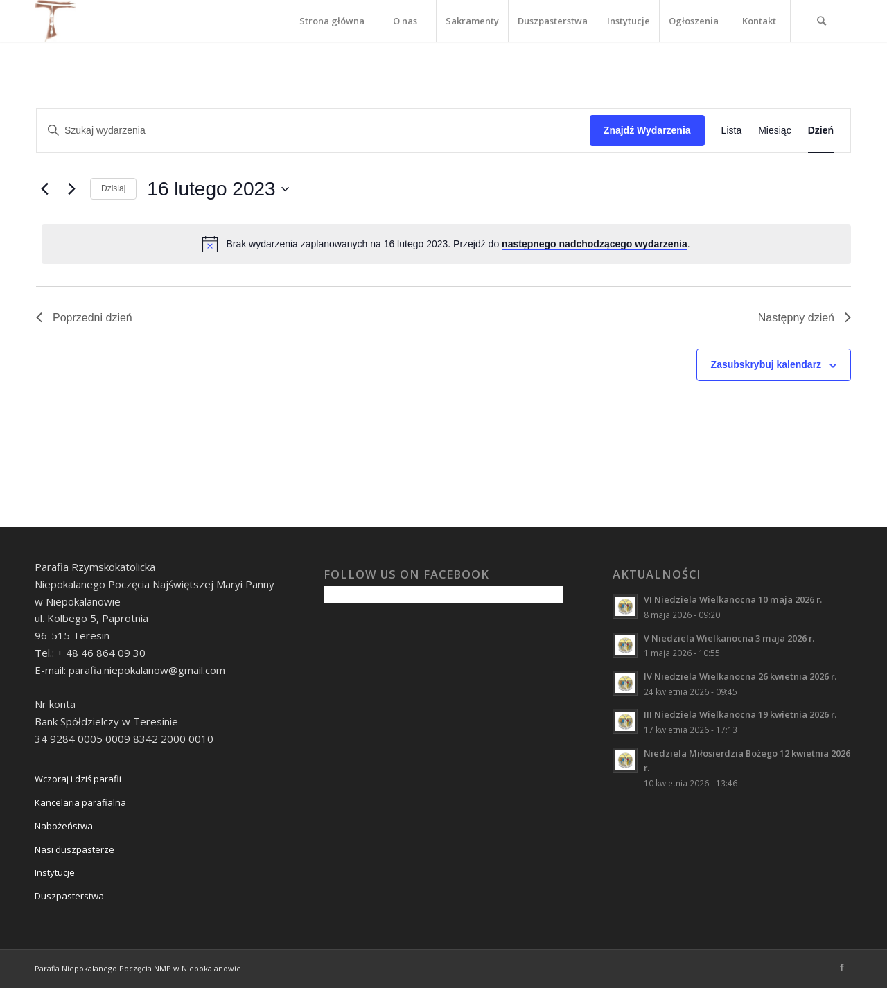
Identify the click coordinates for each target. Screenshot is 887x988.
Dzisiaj (113, 188)
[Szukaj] (821, 21)
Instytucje (55, 872)
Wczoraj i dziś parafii (78, 779)
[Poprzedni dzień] (44, 189)
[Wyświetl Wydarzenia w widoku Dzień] (821, 130)
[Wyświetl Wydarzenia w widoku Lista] (731, 130)
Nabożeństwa (64, 826)
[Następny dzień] (71, 189)
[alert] (446, 243)
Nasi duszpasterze (74, 849)
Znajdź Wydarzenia (647, 130)
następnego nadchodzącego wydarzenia (594, 243)
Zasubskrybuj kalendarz (766, 364)
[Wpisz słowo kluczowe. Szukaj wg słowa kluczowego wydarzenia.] (313, 130)
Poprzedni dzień (84, 318)
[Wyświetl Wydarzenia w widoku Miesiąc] (774, 130)
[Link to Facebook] (842, 967)
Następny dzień (804, 318)
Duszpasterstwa (69, 896)
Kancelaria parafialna (80, 802)
